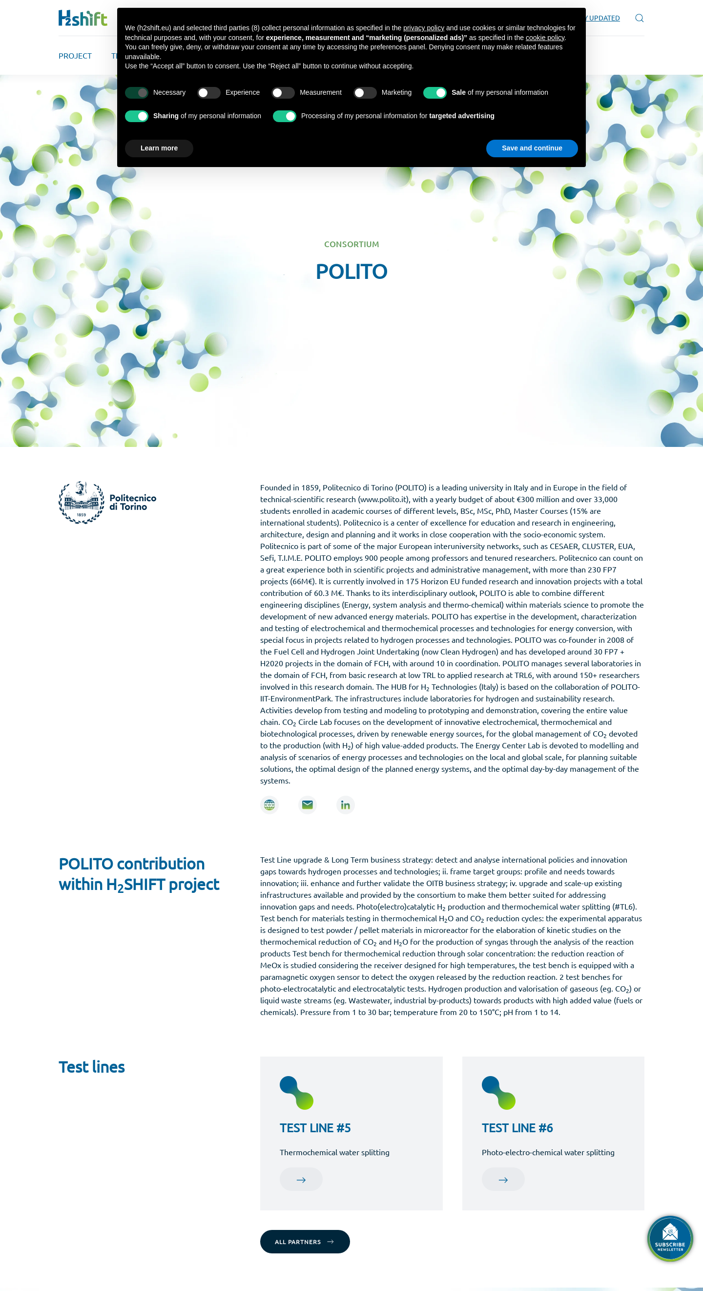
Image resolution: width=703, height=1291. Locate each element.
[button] (639, 18)
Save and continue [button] (532, 148)
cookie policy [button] (545, 38)
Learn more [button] (159, 148)
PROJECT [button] (75, 55)
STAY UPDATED (596, 17)
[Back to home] (83, 18)
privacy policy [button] (423, 28)
